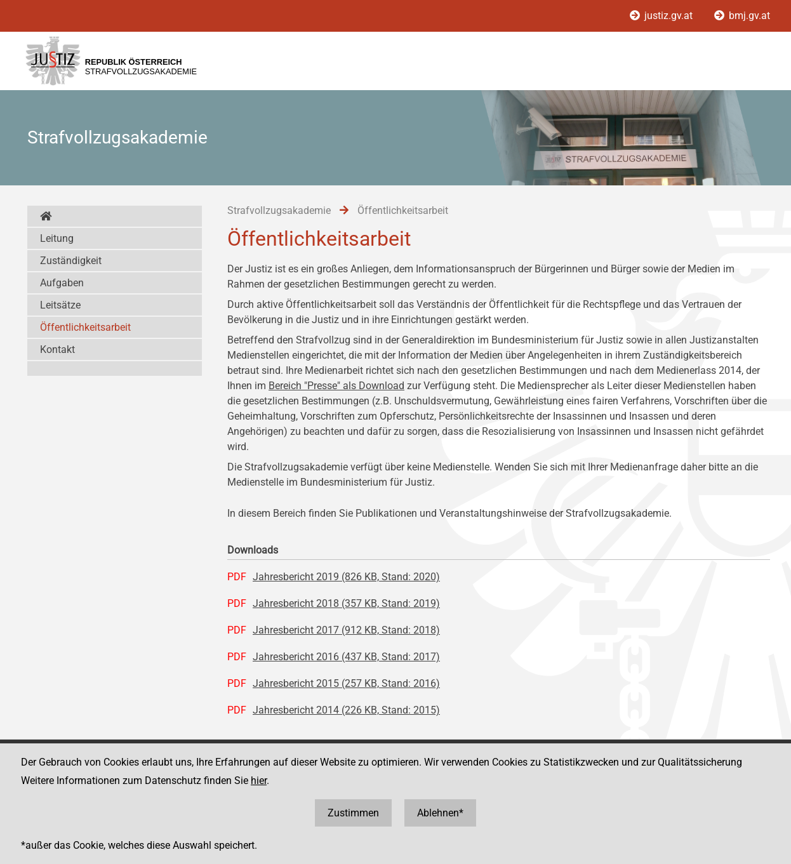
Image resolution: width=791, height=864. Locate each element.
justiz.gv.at (662, 16)
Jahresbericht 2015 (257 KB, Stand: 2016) (346, 683)
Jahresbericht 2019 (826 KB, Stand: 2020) (346, 577)
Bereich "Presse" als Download (336, 386)
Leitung (57, 238)
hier (259, 780)
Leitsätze (60, 305)
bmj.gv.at (742, 16)
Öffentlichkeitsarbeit (85, 327)
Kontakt (57, 349)
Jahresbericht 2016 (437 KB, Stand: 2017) (346, 657)
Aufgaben (62, 283)
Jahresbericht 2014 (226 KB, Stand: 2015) (346, 710)
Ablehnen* (440, 813)
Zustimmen (353, 813)
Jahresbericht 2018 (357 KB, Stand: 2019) (346, 603)
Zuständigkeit (71, 261)
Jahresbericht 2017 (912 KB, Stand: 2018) (346, 630)
